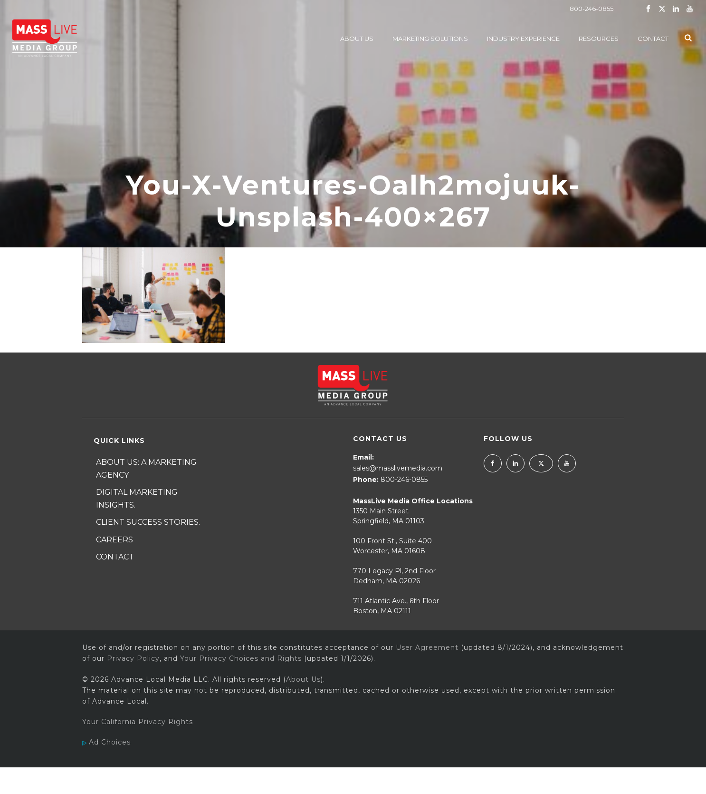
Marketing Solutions (430, 38)
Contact (653, 38)
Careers (114, 539)
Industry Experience (523, 38)
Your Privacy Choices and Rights (241, 658)
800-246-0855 (591, 8)
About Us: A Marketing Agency (146, 469)
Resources (599, 38)
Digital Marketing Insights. (137, 499)
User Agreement (427, 647)
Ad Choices (106, 742)
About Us (356, 38)
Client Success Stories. (148, 522)
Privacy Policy (133, 658)
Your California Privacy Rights (137, 721)
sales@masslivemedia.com (397, 468)
